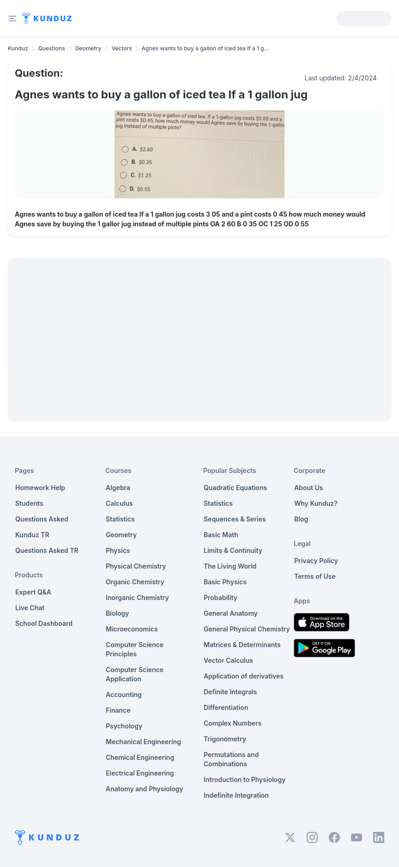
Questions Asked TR (47, 550)
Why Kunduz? (316, 503)
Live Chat (29, 608)
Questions (51, 48)
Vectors (121, 48)
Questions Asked (41, 519)
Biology (117, 613)
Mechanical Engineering (143, 742)
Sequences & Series (235, 519)
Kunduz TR (32, 535)
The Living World (230, 566)
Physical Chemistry (136, 566)
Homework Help (40, 487)
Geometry (88, 48)
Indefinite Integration (236, 795)
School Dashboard (44, 623)
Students (29, 503)
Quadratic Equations (235, 487)
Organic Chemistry (135, 582)
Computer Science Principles (134, 649)
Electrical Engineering (140, 773)
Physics (118, 550)
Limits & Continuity (233, 550)
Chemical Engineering (140, 757)
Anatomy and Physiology (144, 789)
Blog (301, 519)
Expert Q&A (33, 592)
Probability (220, 597)
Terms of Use (315, 576)
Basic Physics (225, 582)
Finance (118, 710)
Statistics (120, 519)
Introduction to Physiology (244, 779)
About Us (308, 487)
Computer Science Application (134, 674)
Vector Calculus (228, 660)
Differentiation (226, 707)
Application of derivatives (244, 676)
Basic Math (221, 535)
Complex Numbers (232, 723)
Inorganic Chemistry (137, 597)
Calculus (119, 503)
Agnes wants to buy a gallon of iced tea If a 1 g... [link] (205, 48)
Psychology (124, 726)
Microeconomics (132, 629)
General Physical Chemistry (247, 629)
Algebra (118, 487)
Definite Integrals (230, 692)
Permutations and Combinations (231, 759)
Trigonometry (225, 739)
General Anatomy (231, 613)
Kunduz (18, 48)
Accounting (124, 694)
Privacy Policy (316, 560)
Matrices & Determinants (242, 645)
